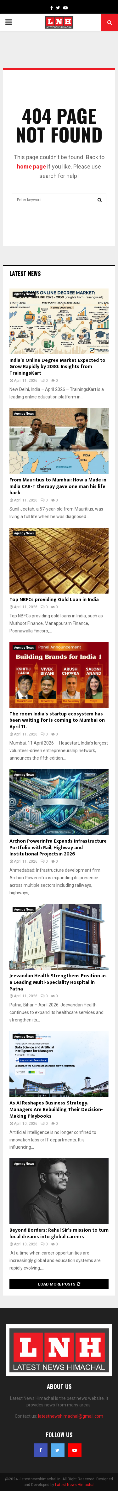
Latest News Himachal (74, 1485)
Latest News (25, 273)
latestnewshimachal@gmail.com (70, 1416)
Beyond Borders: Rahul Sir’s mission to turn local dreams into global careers (59, 1233)
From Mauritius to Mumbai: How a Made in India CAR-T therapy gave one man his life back (57, 486)
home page (31, 166)
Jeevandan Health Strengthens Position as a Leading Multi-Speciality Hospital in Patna (58, 982)
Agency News (24, 294)
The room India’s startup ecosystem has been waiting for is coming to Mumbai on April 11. (57, 720)
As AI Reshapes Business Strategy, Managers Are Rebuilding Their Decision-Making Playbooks (56, 1109)
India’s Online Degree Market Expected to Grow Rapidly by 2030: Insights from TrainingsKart (57, 367)
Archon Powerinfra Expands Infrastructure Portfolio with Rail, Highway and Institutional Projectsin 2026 (58, 848)
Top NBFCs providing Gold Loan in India (54, 599)
